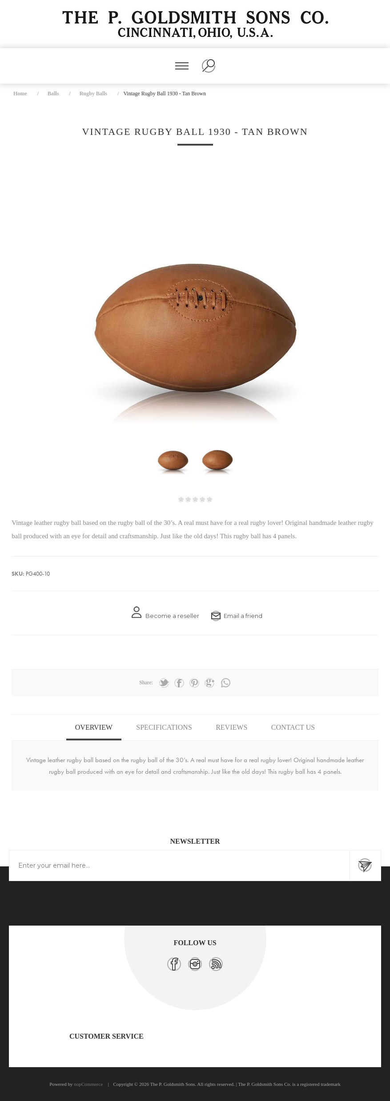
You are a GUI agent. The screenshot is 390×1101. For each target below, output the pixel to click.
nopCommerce (88, 1084)
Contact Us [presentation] (293, 727)
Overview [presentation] (94, 727)
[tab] (93, 727)
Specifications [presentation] (164, 727)
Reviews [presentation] (231, 727)
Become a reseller (172, 615)
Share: (146, 682)
